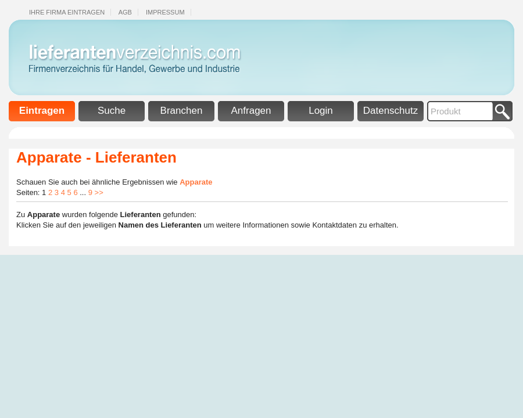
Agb (125, 12)
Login (321, 110)
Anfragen (251, 110)
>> (99, 192)
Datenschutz (390, 110)
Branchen (181, 110)
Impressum (165, 12)
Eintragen (42, 110)
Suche (112, 110)
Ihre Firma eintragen (67, 12)
